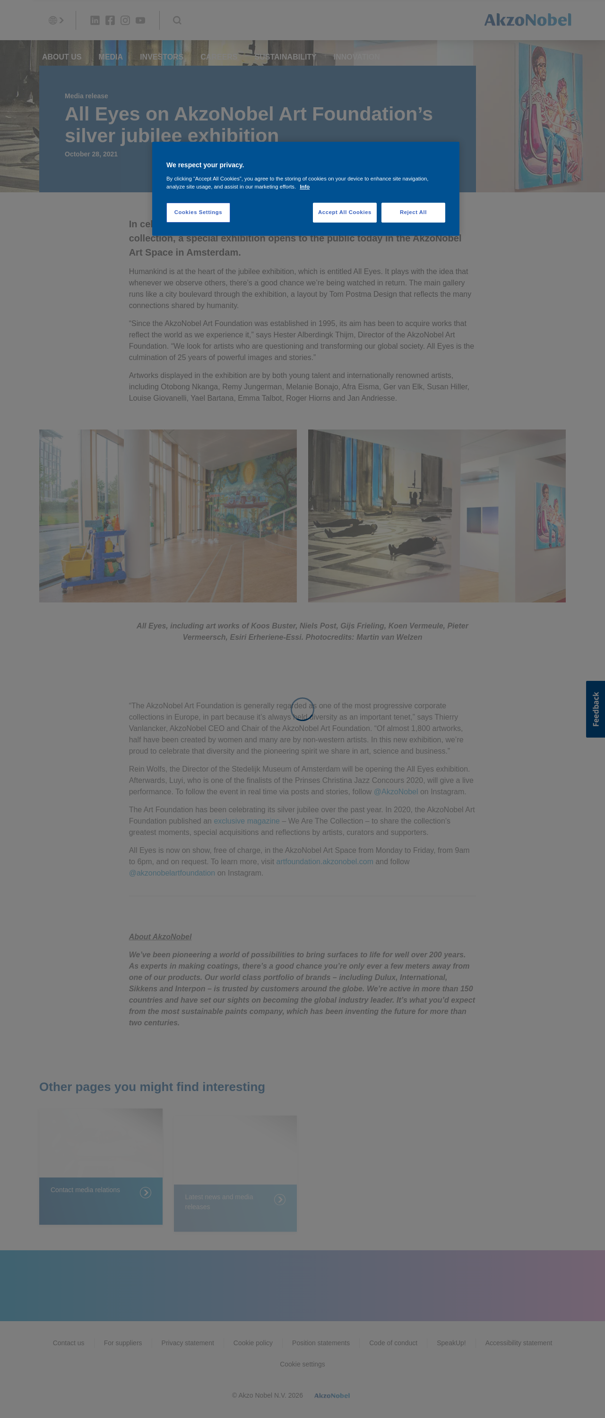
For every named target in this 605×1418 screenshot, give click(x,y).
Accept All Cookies (345, 212)
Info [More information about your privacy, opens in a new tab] (305, 186)
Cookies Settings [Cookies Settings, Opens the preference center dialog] (198, 212)
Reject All (413, 212)
